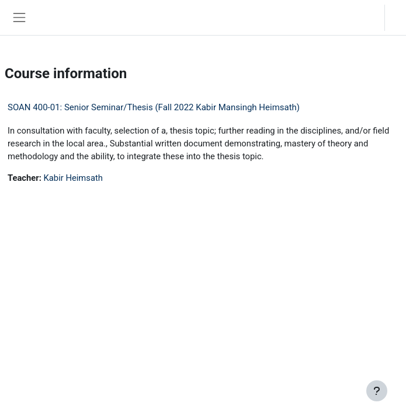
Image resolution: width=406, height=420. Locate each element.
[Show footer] (376, 390)
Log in (398, 17)
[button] (364, 17)
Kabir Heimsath (73, 178)
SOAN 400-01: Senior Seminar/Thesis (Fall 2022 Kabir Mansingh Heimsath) (154, 107)
